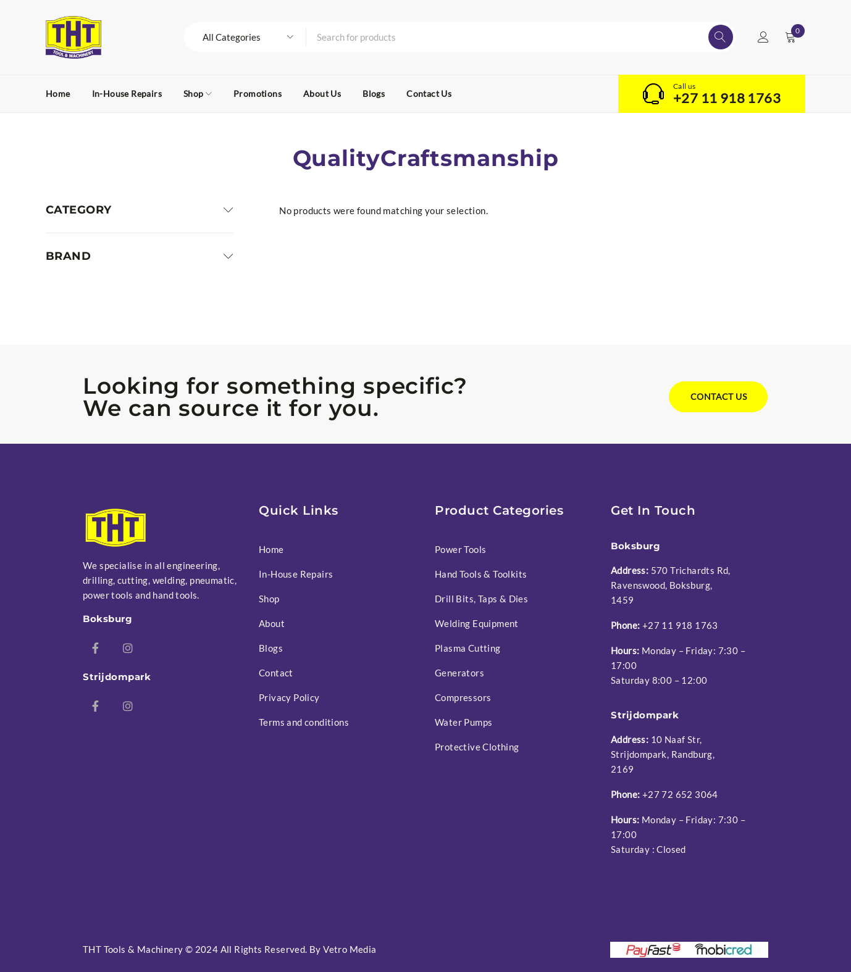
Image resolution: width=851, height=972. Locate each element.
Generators (459, 672)
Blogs (271, 648)
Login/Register (763, 37)
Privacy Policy (289, 697)
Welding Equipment (477, 623)
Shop (269, 598)
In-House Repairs (296, 573)
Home (271, 549)
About (272, 623)
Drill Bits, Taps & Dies (481, 598)
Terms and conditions (304, 722)
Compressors (463, 697)
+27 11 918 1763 (727, 98)
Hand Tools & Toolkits (481, 573)
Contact (276, 672)
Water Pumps (463, 722)
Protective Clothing (477, 746)
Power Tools (460, 549)
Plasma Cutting (468, 648)
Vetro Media (349, 949)
